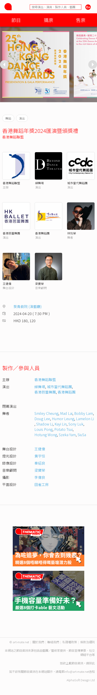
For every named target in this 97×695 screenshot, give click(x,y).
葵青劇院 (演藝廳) (27, 306)
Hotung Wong (45, 434)
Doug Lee (42, 418)
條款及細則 (87, 642)
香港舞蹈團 (42, 233)
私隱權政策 (69, 642)
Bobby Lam (83, 413)
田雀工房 (41, 484)
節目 (16, 19)
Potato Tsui (63, 429)
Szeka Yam (67, 434)
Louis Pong (43, 429)
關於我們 (38, 642)
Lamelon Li (85, 418)
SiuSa (82, 434)
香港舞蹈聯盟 (13, 137)
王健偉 (7, 284)
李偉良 (39, 477)
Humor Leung (63, 418)
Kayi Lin (61, 424)
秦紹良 (39, 463)
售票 (80, 19)
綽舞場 (39, 183)
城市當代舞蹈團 (77, 183)
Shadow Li (44, 424)
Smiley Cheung (46, 413)
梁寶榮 (39, 284)
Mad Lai (66, 413)
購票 (48, 19)
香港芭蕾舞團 (11, 233)
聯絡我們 (53, 642)
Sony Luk (75, 424)
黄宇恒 (39, 456)
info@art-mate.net (76, 671)
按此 (92, 663)
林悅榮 (71, 233)
